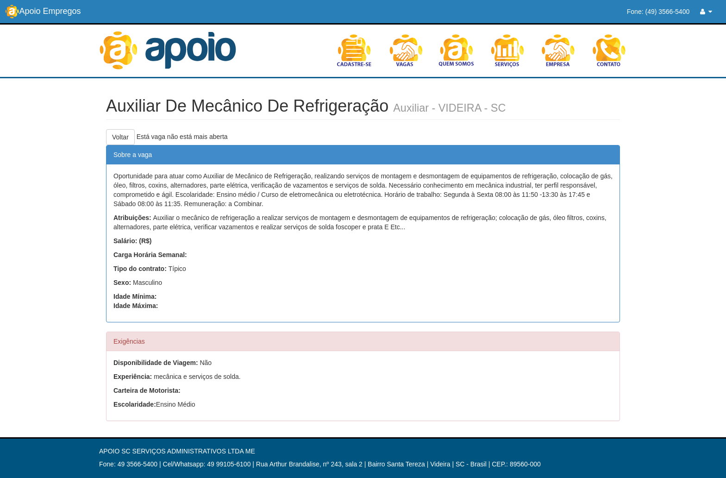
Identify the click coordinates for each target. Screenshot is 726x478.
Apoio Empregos (43, 12)
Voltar (120, 137)
